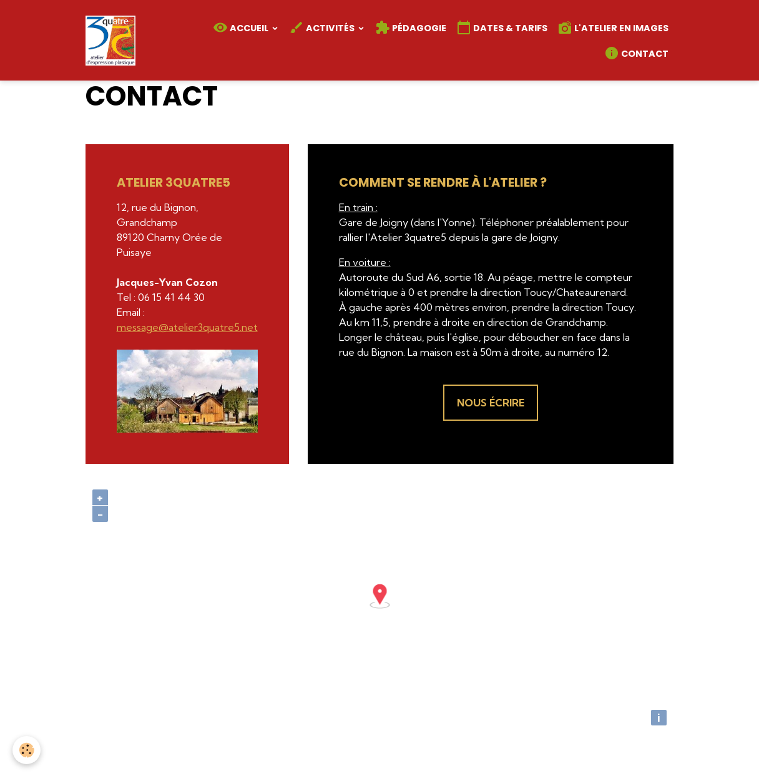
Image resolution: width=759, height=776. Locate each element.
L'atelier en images (612, 27)
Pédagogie (410, 27)
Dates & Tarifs (501, 27)
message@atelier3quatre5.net (187, 327)
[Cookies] (26, 750)
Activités (322, 27)
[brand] (112, 41)
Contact (636, 53)
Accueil (241, 27)
